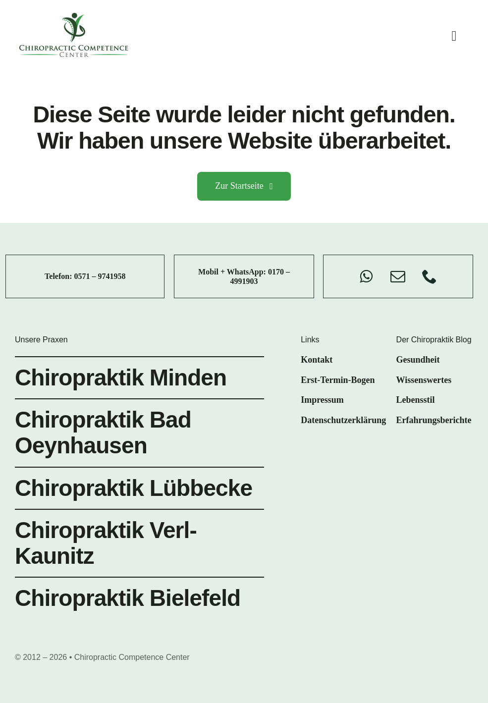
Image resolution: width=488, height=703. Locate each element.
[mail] (397, 276)
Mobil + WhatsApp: (233, 272)
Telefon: (59, 276)
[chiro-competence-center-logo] (73, 17)
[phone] (429, 276)
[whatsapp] (366, 276)
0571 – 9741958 (100, 276)
